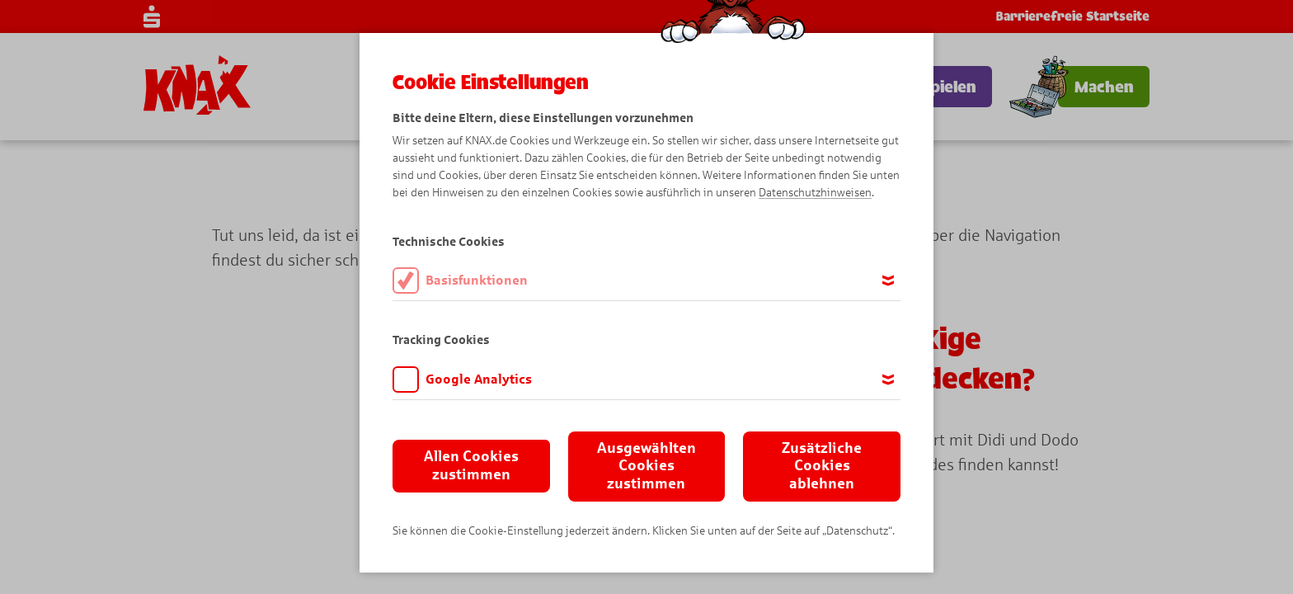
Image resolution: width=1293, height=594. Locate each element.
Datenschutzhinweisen (815, 192)
